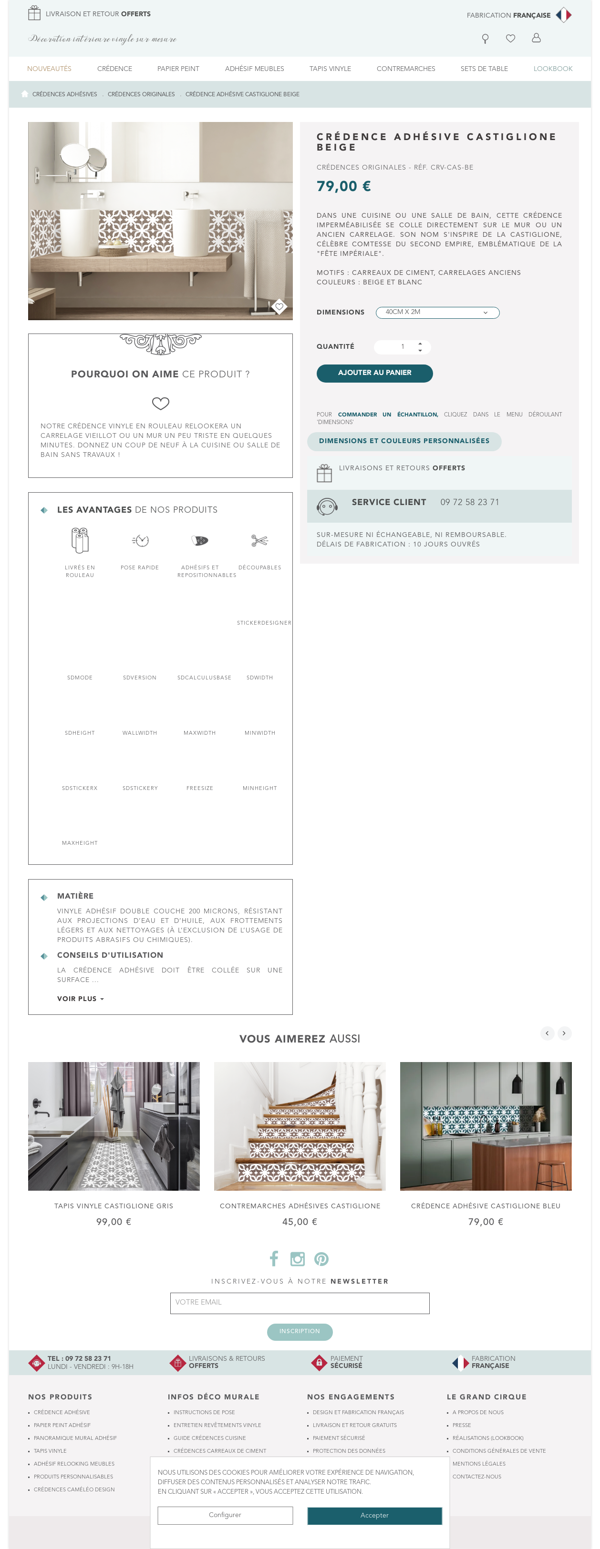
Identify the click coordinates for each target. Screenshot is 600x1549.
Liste (512, 34)
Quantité (336, 347)
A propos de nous (478, 1413)
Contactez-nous (477, 1477)
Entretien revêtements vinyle (217, 1425)
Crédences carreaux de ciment (220, 1451)
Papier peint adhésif (62, 1425)
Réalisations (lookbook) (488, 1438)
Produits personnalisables (73, 1477)
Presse (462, 1425)
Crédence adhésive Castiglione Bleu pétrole (486, 1206)
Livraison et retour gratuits (355, 1425)
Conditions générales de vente (499, 1451)
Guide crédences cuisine (210, 1438)
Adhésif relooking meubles (74, 1464)
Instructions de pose (204, 1413)
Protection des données (349, 1451)
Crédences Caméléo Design (74, 1490)
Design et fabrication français (358, 1413)
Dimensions (343, 312)
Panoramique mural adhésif (75, 1438)
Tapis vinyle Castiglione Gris (114, 1206)
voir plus (78, 999)
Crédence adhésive (62, 1413)
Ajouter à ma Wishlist (277, 305)
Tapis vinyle (50, 1451)
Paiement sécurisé (339, 1438)
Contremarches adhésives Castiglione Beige (300, 1206)
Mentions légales (479, 1464)
